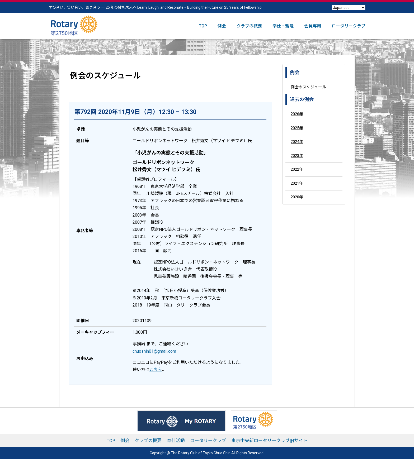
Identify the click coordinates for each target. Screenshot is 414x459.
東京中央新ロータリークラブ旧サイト (269, 440)
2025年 (297, 128)
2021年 (297, 183)
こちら (155, 369)
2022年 (297, 169)
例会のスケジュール (308, 87)
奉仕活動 (176, 440)
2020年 (297, 197)
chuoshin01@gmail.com (154, 351)
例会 (222, 25)
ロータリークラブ (348, 25)
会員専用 (312, 25)
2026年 (297, 114)
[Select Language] (348, 7)
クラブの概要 (249, 25)
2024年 (297, 141)
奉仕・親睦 (283, 25)
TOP (203, 25)
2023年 (297, 155)
